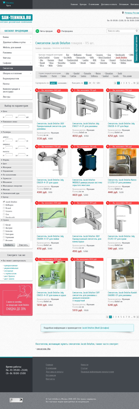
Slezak (83, 63)
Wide (51, 65)
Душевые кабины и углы (14, 42)
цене (53, 83)
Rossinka (61, 63)
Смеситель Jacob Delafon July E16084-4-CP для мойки (50, 237)
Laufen (85, 60)
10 (134, 83)
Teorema (103, 63)
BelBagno (9, 205)
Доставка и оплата (109, 4)
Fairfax (73, 76)
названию (62, 83)
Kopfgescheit (72, 60)
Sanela (73, 63)
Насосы (6, 83)
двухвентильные (11, 268)
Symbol (106, 76)
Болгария (9, 234)
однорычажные (11, 265)
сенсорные (8, 271)
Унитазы (7, 58)
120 (98, 83)
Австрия (9, 228)
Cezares (9, 211)
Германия (10, 237)
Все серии (127, 76)
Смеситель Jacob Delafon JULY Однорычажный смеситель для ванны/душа (86, 239)
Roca (51, 63)
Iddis (92, 57)
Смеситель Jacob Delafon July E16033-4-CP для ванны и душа (51, 294)
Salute (83, 76)
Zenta (59, 65)
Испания (9, 240)
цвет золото (9, 279)
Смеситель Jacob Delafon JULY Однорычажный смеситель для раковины (51, 126)
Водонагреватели (11, 78)
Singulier (43, 76)
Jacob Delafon (11, 202)
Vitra (42, 65)
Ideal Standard (105, 57)
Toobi (120, 73)
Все (67, 55)
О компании (94, 4)
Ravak (42, 63)
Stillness (94, 76)
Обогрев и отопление (12, 73)
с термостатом (10, 273)
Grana (56, 57)
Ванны (6, 37)
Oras (103, 60)
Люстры (6, 97)
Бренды (83, 4)
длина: (6, 137)
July (67, 73)
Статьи (84, 368)
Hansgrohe (80, 57)
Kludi (61, 60)
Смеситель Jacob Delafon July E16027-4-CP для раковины (85, 125)
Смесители (8, 68)
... (131, 83)
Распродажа (67, 31)
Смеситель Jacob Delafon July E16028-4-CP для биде (121, 125)
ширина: (6, 144)
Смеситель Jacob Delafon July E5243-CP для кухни (121, 237)
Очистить (23, 245)
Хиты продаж (46, 31)
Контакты (135, 4)
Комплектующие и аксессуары (11, 90)
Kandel (76, 73)
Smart (92, 63)
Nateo (98, 73)
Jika (41, 60)
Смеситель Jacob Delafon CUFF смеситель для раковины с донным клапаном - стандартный (86, 296)
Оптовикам (124, 4)
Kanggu (51, 60)
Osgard (112, 60)
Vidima (123, 63)
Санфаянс (7, 63)
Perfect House (126, 60)
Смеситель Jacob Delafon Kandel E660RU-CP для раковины (122, 294)
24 (90, 83)
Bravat (8, 208)
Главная (74, 4)
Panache (87, 73)
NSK (94, 60)
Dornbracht (10, 217)
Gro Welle (68, 57)
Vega (114, 63)
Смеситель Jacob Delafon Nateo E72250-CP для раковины (122, 181)
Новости (84, 364)
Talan (64, 76)
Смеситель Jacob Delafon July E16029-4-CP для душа (50, 181)
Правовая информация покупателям (97, 371)
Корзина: (10, 2)
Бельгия (9, 231)
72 (94, 83)
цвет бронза (9, 276)
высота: (6, 151)
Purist (54, 76)
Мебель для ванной (12, 47)
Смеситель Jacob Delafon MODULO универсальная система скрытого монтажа (87, 183)
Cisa (7, 214)
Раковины (7, 52)
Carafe (116, 76)
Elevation (109, 73)
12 (86, 83)
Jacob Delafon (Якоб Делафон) (95, 328)
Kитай (8, 225)
